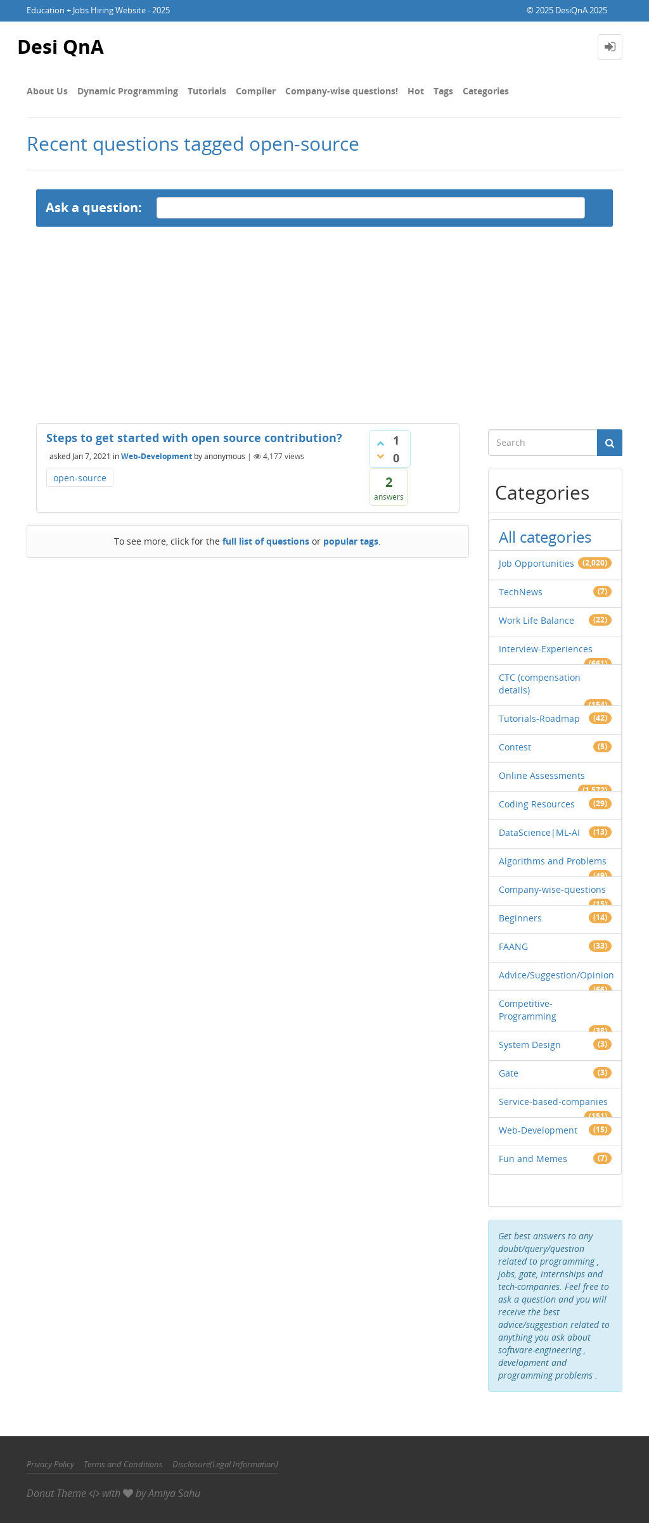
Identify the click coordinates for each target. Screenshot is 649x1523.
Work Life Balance (536, 620)
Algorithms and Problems (553, 861)
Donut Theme (56, 1493)
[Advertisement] (324, 321)
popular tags (350, 541)
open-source (79, 478)
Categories (486, 91)
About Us (47, 91)
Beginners (520, 918)
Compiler (256, 91)
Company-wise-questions (552, 889)
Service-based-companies (553, 1102)
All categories (545, 536)
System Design (530, 1045)
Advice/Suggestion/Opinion (556, 975)
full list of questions (265, 541)
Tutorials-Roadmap (539, 718)
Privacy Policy (50, 1464)
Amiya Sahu (174, 1493)
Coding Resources (537, 804)
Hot (416, 91)
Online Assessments (542, 775)
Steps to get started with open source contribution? (194, 437)
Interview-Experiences (546, 649)
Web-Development (156, 456)
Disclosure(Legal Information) (225, 1464)
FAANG (513, 946)
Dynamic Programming (127, 91)
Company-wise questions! (341, 91)
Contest (515, 747)
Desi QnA (60, 47)
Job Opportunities (536, 563)
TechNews (521, 592)
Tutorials (207, 91)
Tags (443, 91)
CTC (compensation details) (540, 683)
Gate (508, 1073)
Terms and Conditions (123, 1464)
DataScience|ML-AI (539, 832)
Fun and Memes (533, 1159)
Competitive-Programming (527, 1009)
